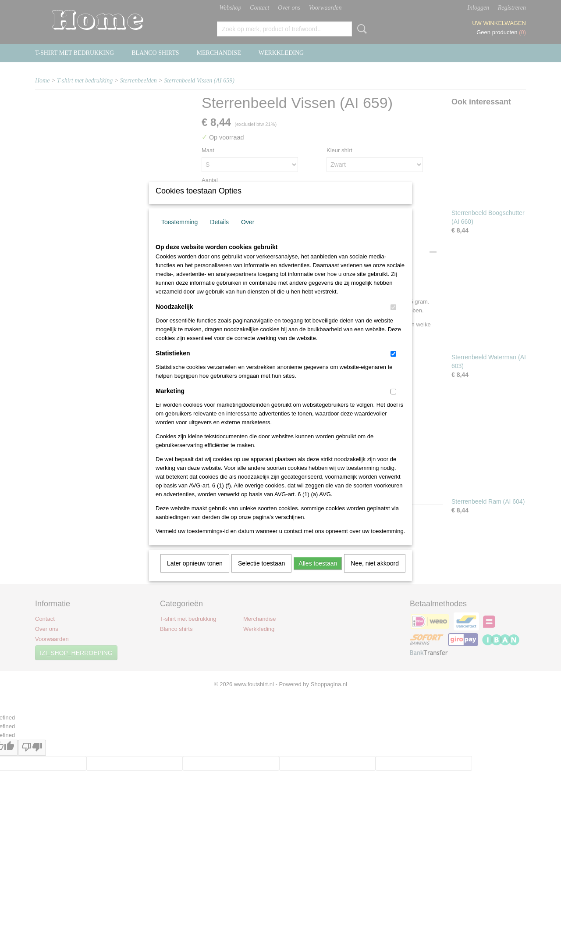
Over (247, 233)
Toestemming (179, 233)
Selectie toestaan (261, 574)
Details (219, 233)
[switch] (393, 319)
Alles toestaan (317, 574)
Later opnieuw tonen (195, 574)
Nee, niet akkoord (375, 574)
